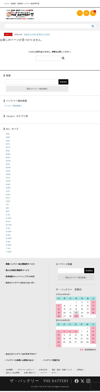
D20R (8, 175)
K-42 (8, 216)
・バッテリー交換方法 (50, 361)
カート (54, 374)
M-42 (8, 222)
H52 (7, 212)
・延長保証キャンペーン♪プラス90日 (19, 277)
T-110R (8, 253)
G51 (7, 209)
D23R (8, 182)
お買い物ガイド (30, 374)
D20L (8, 172)
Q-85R (9, 239)
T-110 (8, 249)
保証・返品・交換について (62, 371)
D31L (8, 192)
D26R (8, 189)
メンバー (43, 374)
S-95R (8, 246)
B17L (8, 145)
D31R (8, 195)
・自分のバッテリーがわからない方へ (19, 284)
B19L (8, 152)
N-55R (8, 232)
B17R (8, 148)
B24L (8, 165)
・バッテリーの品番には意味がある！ (19, 361)
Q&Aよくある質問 (12, 374)
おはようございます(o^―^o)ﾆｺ (37, 35)
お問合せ (80, 371)
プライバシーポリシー (25, 371)
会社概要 (9, 371)
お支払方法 (43, 371)
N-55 (8, 229)
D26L (8, 185)
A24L (8, 141)
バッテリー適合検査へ (13, 107)
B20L (8, 158)
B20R (8, 162)
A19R (8, 138)
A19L (8, 135)
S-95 (8, 242)
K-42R (8, 219)
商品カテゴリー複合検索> (37, 90)
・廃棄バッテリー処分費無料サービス (19, 265)
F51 (7, 205)
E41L (8, 199)
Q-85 (8, 236)
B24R (8, 168)
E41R (8, 202)
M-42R (9, 226)
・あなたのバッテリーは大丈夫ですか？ (20, 355)
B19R (8, 155)
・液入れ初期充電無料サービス (16, 271)
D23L (8, 178)
